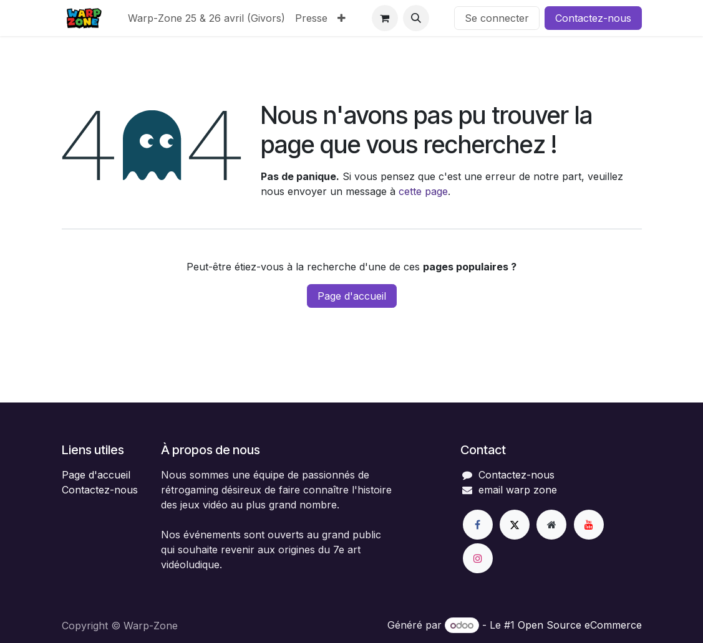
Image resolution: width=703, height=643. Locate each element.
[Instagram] (478, 558)
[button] (416, 18)
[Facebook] (478, 525)
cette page (423, 191)
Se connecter (497, 18)
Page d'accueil (352, 296)
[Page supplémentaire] (551, 525)
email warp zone (517, 489)
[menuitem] (206, 18)
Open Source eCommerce (580, 625)
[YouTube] (589, 525)
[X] (515, 525)
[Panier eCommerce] (385, 18)
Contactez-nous (593, 18)
